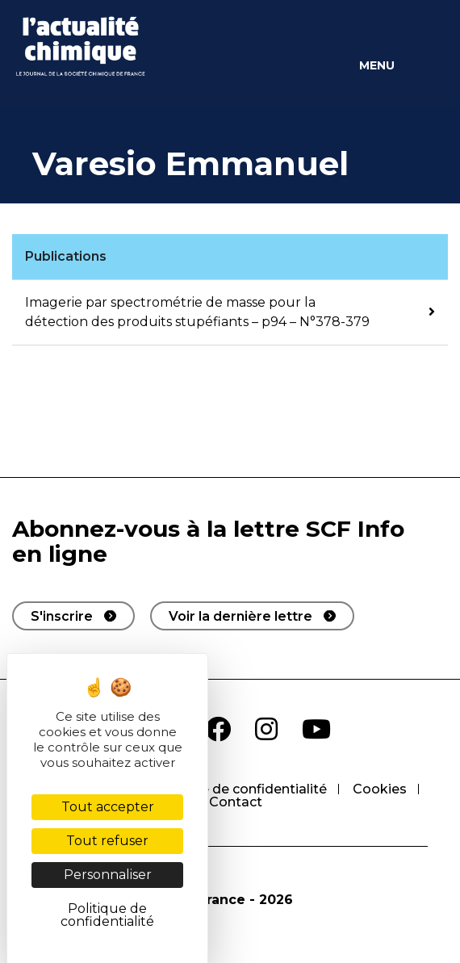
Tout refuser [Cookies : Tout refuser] (107, 840)
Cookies (380, 789)
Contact (235, 802)
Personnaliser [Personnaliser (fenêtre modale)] (108, 874)
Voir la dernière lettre (240, 616)
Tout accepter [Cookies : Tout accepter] (107, 806)
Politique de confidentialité (238, 789)
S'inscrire (62, 616)
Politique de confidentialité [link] (107, 915)
